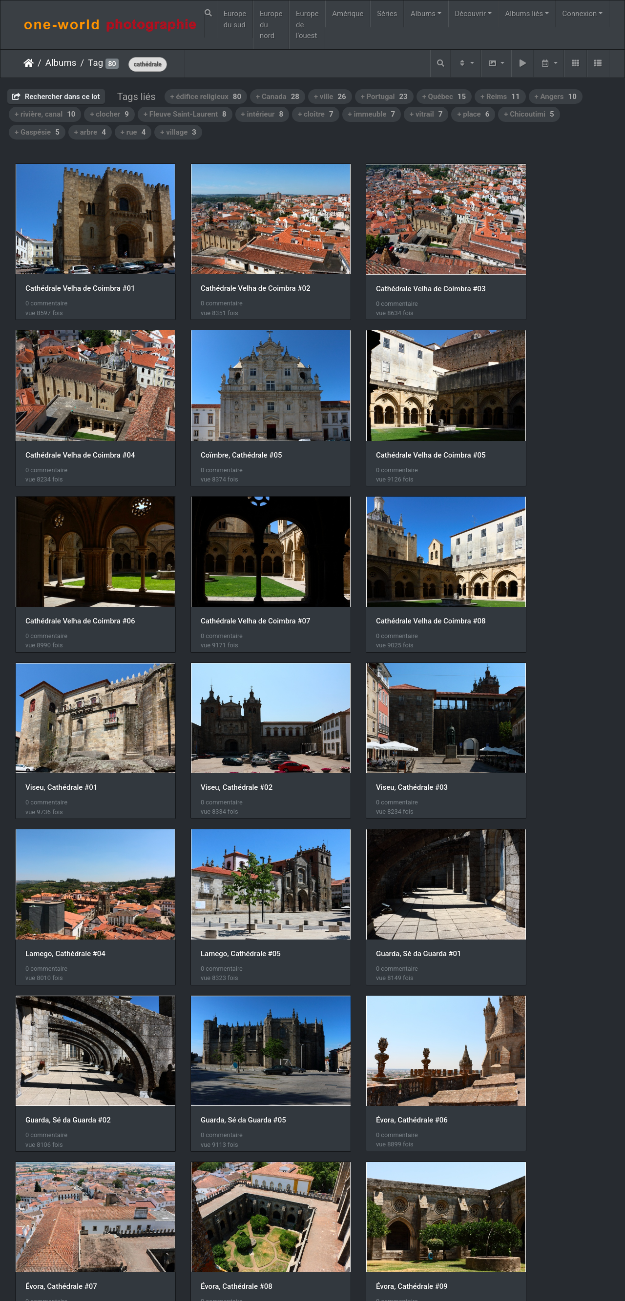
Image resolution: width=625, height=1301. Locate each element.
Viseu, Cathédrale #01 (214, 573)
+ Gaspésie (37, 132)
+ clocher (109, 114)
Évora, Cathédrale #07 (366, 874)
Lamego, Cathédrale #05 (218, 724)
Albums (423, 13)
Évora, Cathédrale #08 (518, 874)
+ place (473, 114)
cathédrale (148, 64)
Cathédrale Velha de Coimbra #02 (233, 272)
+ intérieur (262, 114)
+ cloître (315, 114)
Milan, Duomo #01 (55, 1175)
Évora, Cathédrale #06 (214, 874)
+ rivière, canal (45, 114)
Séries (387, 13)
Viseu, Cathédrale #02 (366, 573)
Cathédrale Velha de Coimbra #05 (233, 423)
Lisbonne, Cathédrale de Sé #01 (382, 1025)
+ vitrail (426, 114)
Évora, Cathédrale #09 (61, 1025)
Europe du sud (235, 19)
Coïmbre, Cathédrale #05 (66, 423)
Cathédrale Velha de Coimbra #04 (537, 272)
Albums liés (524, 13)
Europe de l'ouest (307, 24)
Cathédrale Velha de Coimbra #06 (385, 423)
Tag (95, 63)
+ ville (330, 96)
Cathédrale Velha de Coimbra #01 (80, 272)
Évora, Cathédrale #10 (214, 1025)
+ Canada (277, 96)
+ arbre (90, 132)
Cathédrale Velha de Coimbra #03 (385, 272)
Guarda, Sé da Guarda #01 (373, 724)
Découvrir (470, 13)
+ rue (133, 132)
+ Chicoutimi (529, 114)
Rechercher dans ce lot (56, 96)
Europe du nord (271, 24)
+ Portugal (384, 96)
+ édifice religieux (206, 96)
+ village (178, 132)
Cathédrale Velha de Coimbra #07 (537, 423)
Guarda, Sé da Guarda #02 (525, 724)
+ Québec (444, 96)
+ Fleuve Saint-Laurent (185, 114)
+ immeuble (371, 114)
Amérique (347, 13)
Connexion (579, 13)
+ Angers (556, 96)
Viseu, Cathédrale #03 (518, 573)
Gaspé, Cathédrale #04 (519, 1025)
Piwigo (307, 1281)
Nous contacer (348, 1281)
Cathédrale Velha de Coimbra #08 (80, 573)
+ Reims (500, 96)
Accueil (28, 63)
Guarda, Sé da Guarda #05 (68, 874)
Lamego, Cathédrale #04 (65, 724)
